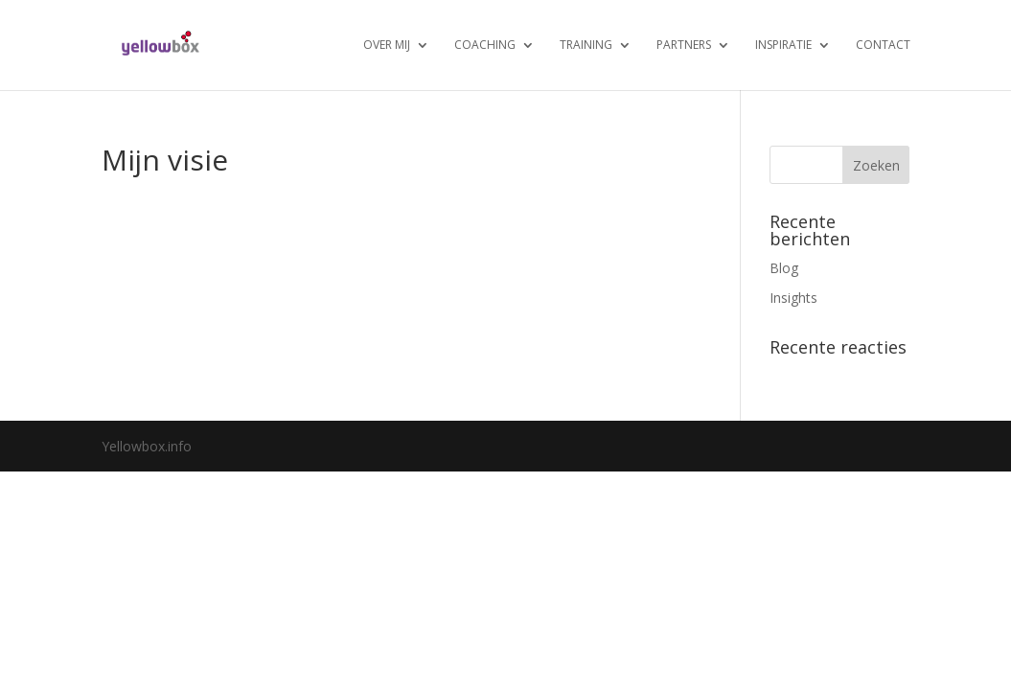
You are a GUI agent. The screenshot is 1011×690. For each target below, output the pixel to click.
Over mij (386, 45)
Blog (784, 268)
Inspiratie (783, 45)
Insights (793, 297)
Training (586, 45)
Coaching (485, 45)
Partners (683, 45)
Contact (883, 45)
